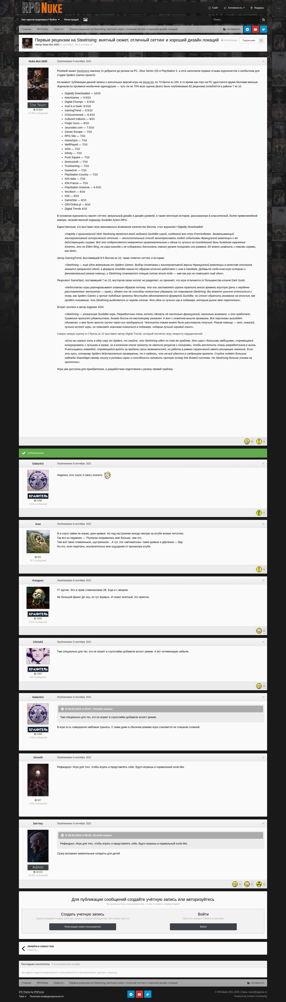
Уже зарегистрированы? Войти (40, 19)
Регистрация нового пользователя (83, 926)
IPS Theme (24, 992)
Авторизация (231, 40)
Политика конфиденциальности (47, 996)
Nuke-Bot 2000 (51, 44)
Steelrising (83, 70)
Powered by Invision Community (250, 996)
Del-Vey (38, 823)
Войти (203, 926)
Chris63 (38, 641)
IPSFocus (39, 992)
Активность (236, 7)
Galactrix (38, 463)
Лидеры (259, 7)
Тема (22, 996)
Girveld (38, 757)
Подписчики (248, 40)
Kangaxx (38, 580)
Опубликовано (74, 61)
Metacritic (148, 82)
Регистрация (71, 19)
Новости (87, 44)
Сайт (215, 7)
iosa (38, 523)
